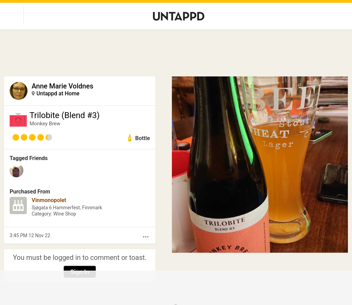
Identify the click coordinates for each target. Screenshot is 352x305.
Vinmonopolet (49, 200)
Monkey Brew (45, 123)
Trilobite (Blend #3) (65, 115)
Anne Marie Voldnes (62, 86)
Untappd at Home (57, 93)
